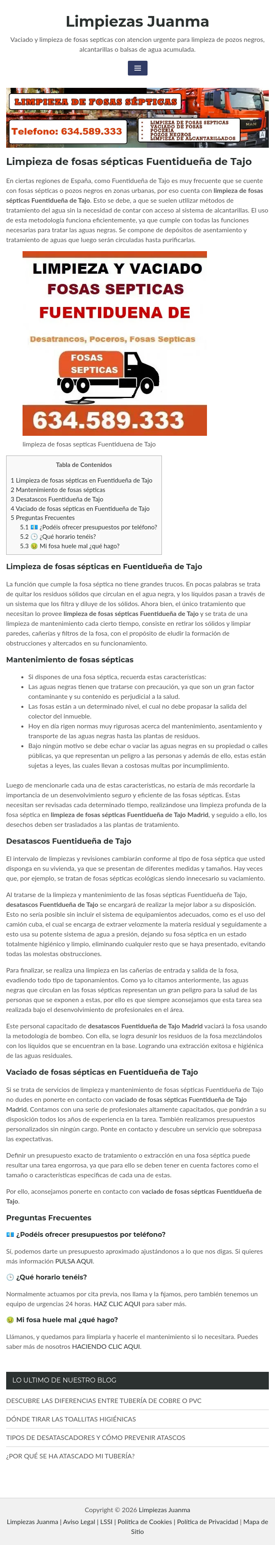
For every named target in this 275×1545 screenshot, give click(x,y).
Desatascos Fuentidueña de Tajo (57, 499)
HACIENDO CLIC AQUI (106, 1346)
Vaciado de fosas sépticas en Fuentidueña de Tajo (80, 508)
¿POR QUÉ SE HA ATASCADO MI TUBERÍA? (70, 1456)
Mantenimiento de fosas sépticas (58, 489)
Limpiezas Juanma (137, 21)
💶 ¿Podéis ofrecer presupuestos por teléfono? (88, 527)
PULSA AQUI (74, 1261)
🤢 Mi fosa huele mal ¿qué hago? (70, 545)
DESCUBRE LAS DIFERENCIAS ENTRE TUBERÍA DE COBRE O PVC (104, 1400)
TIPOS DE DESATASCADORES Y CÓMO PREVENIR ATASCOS (95, 1437)
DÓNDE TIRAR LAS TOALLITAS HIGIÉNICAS (71, 1419)
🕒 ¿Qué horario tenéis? (58, 536)
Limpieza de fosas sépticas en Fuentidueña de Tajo (81, 480)
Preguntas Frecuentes (43, 517)
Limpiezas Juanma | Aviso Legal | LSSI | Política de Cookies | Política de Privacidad (122, 1521)
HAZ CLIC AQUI (117, 1303)
